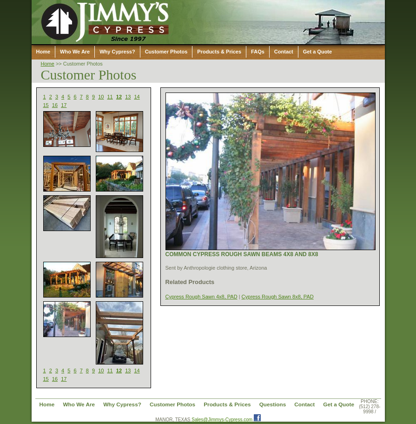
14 (136, 96)
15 (46, 105)
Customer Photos (166, 51)
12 (119, 96)
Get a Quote (317, 51)
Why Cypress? (117, 51)
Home (43, 51)
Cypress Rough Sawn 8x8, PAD (278, 296)
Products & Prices (219, 51)
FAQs (257, 51)
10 (101, 96)
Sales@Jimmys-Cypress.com (221, 419)
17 (63, 105)
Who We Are (75, 51)
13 (128, 96)
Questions (272, 404)
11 (110, 96)
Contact (283, 51)
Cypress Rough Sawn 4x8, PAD (201, 296)
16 (55, 105)
